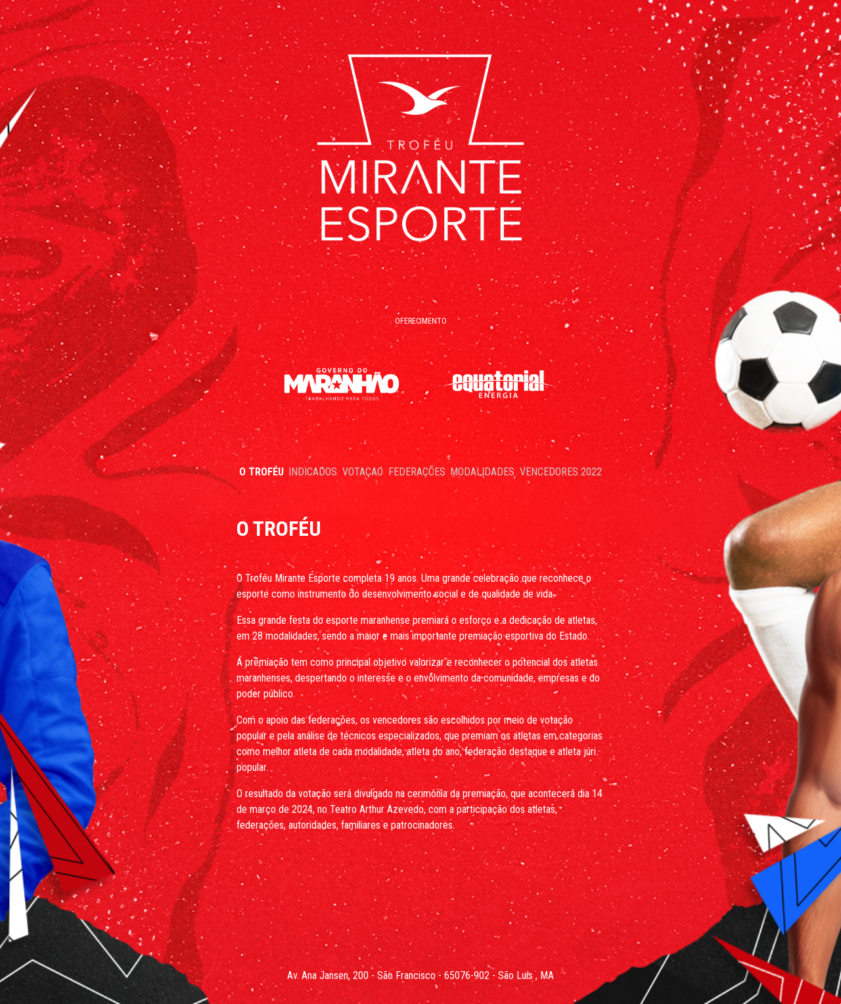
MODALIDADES (482, 472)
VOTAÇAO (362, 472)
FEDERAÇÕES (416, 472)
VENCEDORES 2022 (561, 472)
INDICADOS (312, 472)
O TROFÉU (261, 472)
